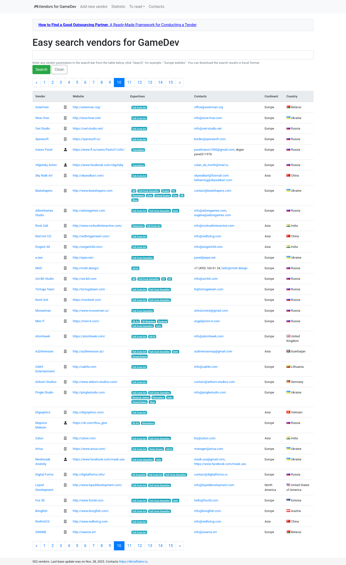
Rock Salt (41, 225)
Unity (149, 195)
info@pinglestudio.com (210, 392)
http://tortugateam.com (89, 289)
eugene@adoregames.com (212, 215)
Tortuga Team (44, 289)
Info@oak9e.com (205, 367)
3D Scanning (138, 474)
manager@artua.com (208, 449)
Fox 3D (40, 500)
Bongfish (41, 511)
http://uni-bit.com (85, 278)
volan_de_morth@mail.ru (211, 165)
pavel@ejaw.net (205, 257)
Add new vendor (93, 6)
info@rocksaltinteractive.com (214, 225)
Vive (175, 195)
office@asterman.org (208, 107)
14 (160, 82)
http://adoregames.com (89, 210)
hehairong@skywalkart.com (213, 180)
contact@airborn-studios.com (214, 382)
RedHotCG (42, 521)
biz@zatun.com (204, 438)
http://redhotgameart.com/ (91, 236)
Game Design (156, 449)
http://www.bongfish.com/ (91, 511)
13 (150, 82)
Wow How (42, 118)
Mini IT (40, 321)
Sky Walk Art (43, 175)
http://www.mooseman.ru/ (91, 310)
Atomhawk (42, 336)
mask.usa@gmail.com (209, 459)
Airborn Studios (45, 382)
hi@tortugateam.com (208, 289)
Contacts (156, 6)
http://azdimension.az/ (88, 351)
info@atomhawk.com (208, 336)
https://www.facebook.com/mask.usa (98, 459)
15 (170, 82)
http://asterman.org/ (87, 107)
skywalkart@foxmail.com (211, 175)
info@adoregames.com (210, 210)
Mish (38, 268)
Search (41, 69)
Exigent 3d (42, 247)
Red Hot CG (43, 236)
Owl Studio (42, 128)
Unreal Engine (162, 195)
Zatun (39, 438)
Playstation (138, 195)
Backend (162, 321)
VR (181, 195)
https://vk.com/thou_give (90, 423)
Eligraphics (42, 412)
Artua (39, 449)
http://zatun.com (84, 438)
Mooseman (43, 310)
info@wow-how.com (208, 118)
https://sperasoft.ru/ (87, 139)
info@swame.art (205, 532)
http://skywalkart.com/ (88, 175)
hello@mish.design (234, 268)
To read (135, 6)
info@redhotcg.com (207, 236)
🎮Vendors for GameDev (55, 6)
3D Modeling (148, 321)
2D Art (135, 321)
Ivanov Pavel (43, 149)
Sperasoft (42, 139)
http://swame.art (84, 532)
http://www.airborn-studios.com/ (95, 382)
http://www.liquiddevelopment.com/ (97, 485)
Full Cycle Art (139, 107)
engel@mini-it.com (207, 321)
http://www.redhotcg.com (90, 521)
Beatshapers (43, 190)
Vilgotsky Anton (46, 165)
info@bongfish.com (207, 511)
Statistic (118, 6)
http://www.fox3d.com (88, 500)
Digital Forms (44, 474)
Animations (148, 423)
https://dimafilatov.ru (133, 561)
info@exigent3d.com (208, 247)
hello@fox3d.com (206, 500)
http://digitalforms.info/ (89, 474)
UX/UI (135, 268)
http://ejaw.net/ (83, 257)
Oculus (165, 191)
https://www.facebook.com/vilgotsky (98, 165)
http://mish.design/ (86, 268)
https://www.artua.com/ (89, 449)
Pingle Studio (44, 392)
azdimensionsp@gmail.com (213, 351)
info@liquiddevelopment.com (214, 485)
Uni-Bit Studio (44, 278)
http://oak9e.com (84, 367)
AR (134, 191)
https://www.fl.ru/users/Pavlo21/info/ (98, 149)
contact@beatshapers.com (212, 190)
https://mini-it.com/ (86, 321)
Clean (59, 69)
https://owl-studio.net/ (88, 128)
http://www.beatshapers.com (93, 190)
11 (129, 82)
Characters (138, 226)
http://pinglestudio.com (89, 392)
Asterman (42, 107)
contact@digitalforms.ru (210, 474)
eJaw (39, 257)
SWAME (40, 532)
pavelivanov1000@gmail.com (214, 149)
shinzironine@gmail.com (211, 310)
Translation (138, 150)
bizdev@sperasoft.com (210, 139)
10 (120, 82)
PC (173, 191)
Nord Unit (41, 300)
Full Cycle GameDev (148, 191)
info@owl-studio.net (208, 128)
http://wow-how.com (87, 118)
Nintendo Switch (140, 397)
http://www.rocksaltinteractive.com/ (97, 225)
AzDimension (44, 351)
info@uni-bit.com (205, 278)
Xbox (135, 200)
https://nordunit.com (87, 300)
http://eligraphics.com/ (88, 412)
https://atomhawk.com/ (89, 336)
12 (139, 82)
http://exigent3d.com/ (88, 247)
